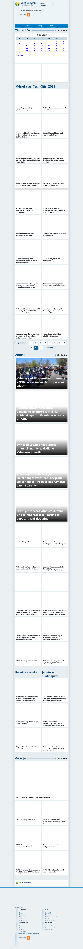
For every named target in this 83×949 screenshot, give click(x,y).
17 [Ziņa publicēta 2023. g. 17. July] (19, 48)
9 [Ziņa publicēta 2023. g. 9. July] (63, 43)
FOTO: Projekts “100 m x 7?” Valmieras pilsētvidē (33, 797)
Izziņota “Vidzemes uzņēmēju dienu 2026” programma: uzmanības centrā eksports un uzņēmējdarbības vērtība (54, 570)
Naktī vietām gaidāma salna (26, 542)
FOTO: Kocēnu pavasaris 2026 (26, 661)
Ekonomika (48, 915)
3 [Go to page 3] (40, 343)
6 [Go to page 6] (54, 343)
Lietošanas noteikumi (52, 928)
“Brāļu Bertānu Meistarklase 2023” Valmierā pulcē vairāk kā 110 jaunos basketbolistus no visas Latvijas (28, 312)
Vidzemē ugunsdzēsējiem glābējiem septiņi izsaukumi (26, 109)
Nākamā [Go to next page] (49, 347)
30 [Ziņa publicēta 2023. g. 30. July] (63, 50)
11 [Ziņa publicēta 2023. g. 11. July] (27, 46)
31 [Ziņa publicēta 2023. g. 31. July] (19, 53)
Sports (47, 919)
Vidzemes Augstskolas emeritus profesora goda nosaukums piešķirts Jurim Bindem (27, 336)
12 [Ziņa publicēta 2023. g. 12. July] (34, 46)
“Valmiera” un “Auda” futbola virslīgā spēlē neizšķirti (53, 184)
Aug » (22, 55)
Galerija (20, 758)
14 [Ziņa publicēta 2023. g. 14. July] (49, 46)
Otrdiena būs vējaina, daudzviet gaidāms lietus (54, 234)
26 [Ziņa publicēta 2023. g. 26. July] (34, 50)
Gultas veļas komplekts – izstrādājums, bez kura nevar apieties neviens (26, 261)
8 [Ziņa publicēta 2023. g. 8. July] (56, 43)
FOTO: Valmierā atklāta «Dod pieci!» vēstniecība (53, 871)
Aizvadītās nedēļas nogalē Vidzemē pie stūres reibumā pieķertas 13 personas (53, 311)
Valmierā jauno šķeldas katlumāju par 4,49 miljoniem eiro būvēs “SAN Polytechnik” (28, 160)
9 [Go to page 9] (31, 347)
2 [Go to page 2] (35, 343)
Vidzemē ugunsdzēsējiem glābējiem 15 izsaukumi (25, 234)
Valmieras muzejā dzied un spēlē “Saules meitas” (27, 723)
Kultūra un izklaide (51, 921)
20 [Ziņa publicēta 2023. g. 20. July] (41, 48)
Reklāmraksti (23, 921)
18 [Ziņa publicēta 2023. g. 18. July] (27, 48)
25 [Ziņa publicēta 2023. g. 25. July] (27, 50)
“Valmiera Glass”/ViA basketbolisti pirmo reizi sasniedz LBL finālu (28, 568)
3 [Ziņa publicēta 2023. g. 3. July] (19, 43)
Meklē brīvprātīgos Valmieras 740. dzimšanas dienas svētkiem (28, 184)
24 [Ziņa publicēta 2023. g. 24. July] (19, 50)
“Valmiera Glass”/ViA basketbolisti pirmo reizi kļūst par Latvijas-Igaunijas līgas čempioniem (28, 612)
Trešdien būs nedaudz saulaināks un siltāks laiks (55, 109)
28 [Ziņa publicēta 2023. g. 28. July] (49, 50)
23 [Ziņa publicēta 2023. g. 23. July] (63, 48)
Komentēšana (49, 930)
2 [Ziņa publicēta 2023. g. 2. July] (63, 41)
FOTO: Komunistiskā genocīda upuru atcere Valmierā (27, 846)
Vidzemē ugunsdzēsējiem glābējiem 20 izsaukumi (52, 335)
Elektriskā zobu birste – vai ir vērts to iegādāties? (53, 134)
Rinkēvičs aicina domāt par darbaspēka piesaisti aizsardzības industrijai (52, 638)
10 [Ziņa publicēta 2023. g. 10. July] (19, 46)
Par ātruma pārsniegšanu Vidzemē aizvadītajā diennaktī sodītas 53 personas (54, 210)
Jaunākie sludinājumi (50, 674)
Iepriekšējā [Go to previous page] (21, 343)
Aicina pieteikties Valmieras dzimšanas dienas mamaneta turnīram (53, 160)
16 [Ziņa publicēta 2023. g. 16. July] (63, 46)
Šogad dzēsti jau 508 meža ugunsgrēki (52, 260)
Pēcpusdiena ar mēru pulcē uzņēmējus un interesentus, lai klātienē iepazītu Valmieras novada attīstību (40, 413)
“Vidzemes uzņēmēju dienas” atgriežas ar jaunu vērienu (53, 662)
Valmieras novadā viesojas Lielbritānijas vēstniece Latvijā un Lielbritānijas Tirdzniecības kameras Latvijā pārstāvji (41, 479)
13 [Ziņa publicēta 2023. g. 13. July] (41, 46)
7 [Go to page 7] (59, 343)
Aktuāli (20, 355)
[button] (29, 19)
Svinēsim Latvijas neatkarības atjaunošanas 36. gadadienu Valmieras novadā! (37, 448)
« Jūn (17, 55)
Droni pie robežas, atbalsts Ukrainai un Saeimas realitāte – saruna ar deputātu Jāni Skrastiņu (40, 514)
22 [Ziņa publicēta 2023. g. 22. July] (56, 48)
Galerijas (40, 26)
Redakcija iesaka (26, 672)
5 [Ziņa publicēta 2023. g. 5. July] (34, 43)
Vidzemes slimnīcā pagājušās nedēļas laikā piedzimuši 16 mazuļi (55, 285)
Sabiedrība (48, 913)
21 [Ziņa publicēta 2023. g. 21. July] (49, 48)
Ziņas (28, 26)
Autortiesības (49, 926)
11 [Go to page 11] (41, 347)
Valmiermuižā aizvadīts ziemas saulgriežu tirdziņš (54, 846)
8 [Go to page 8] (64, 343)
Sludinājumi (23, 919)
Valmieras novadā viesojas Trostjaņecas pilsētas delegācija (54, 543)
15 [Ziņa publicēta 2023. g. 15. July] (56, 46)
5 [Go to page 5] (50, 343)
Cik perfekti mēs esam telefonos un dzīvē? (27, 748)
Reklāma (37, 11)
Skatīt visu (62, 30)
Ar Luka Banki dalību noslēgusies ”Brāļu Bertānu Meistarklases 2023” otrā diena (28, 135)
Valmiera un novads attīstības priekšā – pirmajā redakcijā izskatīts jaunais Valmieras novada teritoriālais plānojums (27, 700)
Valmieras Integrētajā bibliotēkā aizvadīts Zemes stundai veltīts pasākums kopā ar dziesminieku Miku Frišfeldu (54, 613)
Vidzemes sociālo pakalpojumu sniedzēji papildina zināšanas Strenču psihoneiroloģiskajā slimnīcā (27, 287)
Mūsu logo (22, 932)
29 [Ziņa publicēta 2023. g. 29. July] (56, 50)
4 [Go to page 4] (45, 343)
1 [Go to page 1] (31, 343)
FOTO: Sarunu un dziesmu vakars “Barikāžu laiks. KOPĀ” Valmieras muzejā (28, 872)
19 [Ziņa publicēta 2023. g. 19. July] (34, 48)
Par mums (21, 11)
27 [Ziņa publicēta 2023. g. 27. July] (41, 50)
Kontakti (29, 11)
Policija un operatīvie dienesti (54, 917)
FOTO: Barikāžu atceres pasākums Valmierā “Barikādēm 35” (54, 822)
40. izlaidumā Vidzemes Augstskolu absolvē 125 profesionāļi (24, 210)
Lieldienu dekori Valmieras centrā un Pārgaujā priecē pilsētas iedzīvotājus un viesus (28, 638)
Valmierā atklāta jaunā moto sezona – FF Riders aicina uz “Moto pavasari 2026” (41, 382)
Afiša (52, 26)
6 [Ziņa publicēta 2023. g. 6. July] (41, 43)
